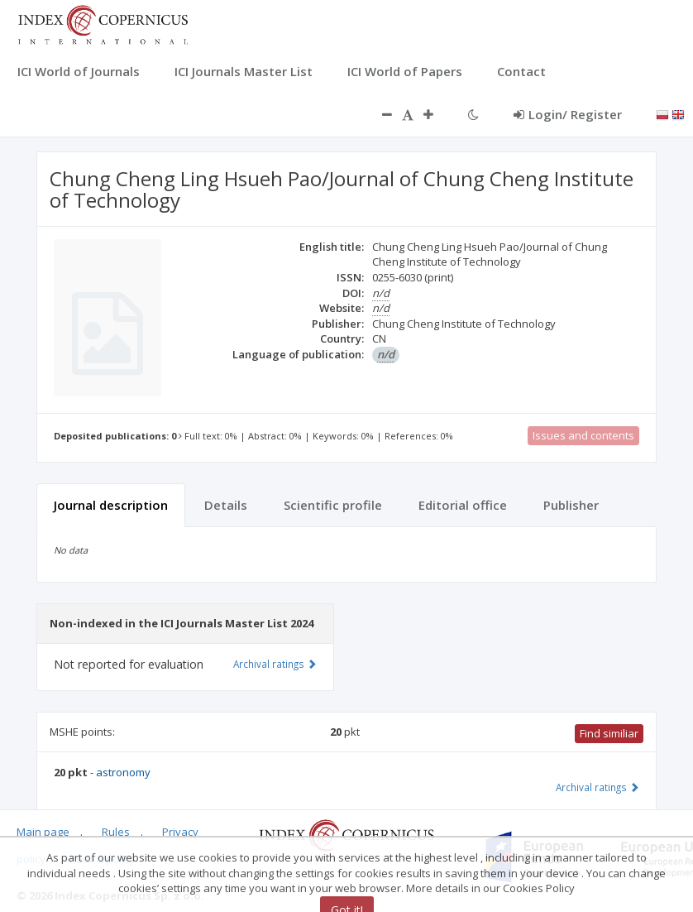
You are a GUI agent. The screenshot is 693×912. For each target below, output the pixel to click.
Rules (116, 831)
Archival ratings (597, 787)
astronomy (123, 772)
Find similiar (609, 733)
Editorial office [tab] (462, 505)
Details (225, 505)
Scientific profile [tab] (333, 505)
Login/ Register (568, 114)
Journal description (111, 505)
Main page (43, 831)
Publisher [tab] (571, 505)
